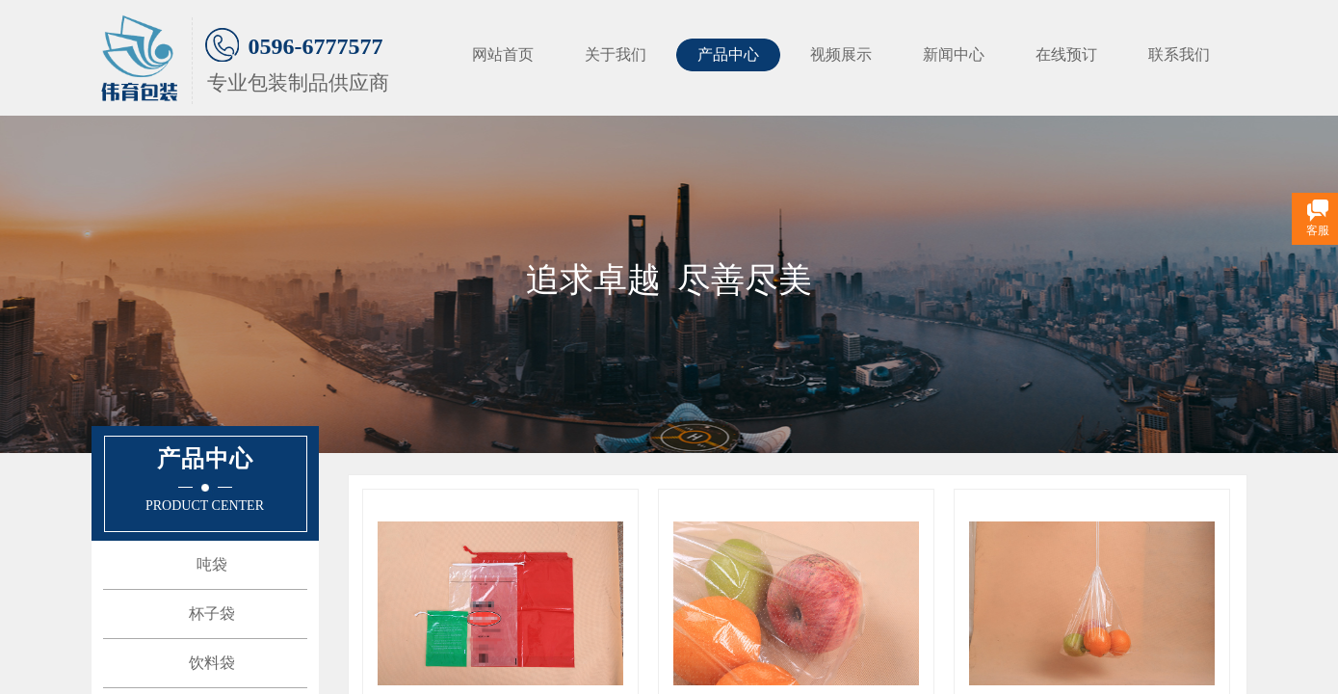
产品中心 (728, 54)
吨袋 (212, 564)
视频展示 (841, 54)
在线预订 (1066, 54)
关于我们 (615, 54)
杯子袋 (212, 613)
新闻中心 (953, 54)
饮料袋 (212, 662)
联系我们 (1179, 54)
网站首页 (503, 54)
